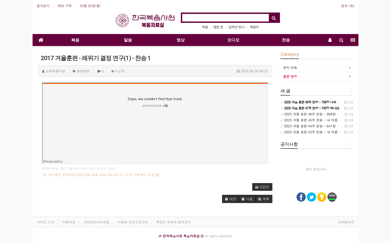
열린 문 (218, 26)
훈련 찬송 (290, 76)
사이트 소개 (45, 222)
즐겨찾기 (43, 5)
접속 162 (347, 5)
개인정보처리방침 (96, 222)
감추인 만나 (236, 26)
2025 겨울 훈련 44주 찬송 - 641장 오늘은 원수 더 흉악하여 (326, 126)
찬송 (286, 40)
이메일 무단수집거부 (133, 222)
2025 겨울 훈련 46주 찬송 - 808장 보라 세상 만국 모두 (323, 114)
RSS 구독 (65, 5)
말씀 (128, 40)
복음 (205, 26)
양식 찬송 (290, 67)
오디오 (233, 40)
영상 (180, 40)
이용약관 (68, 222)
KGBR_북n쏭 (50, 168)
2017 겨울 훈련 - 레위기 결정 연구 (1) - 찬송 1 (88, 168)
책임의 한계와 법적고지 (173, 222)
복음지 (254, 26)
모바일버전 (346, 222)
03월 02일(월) (90, 5)
